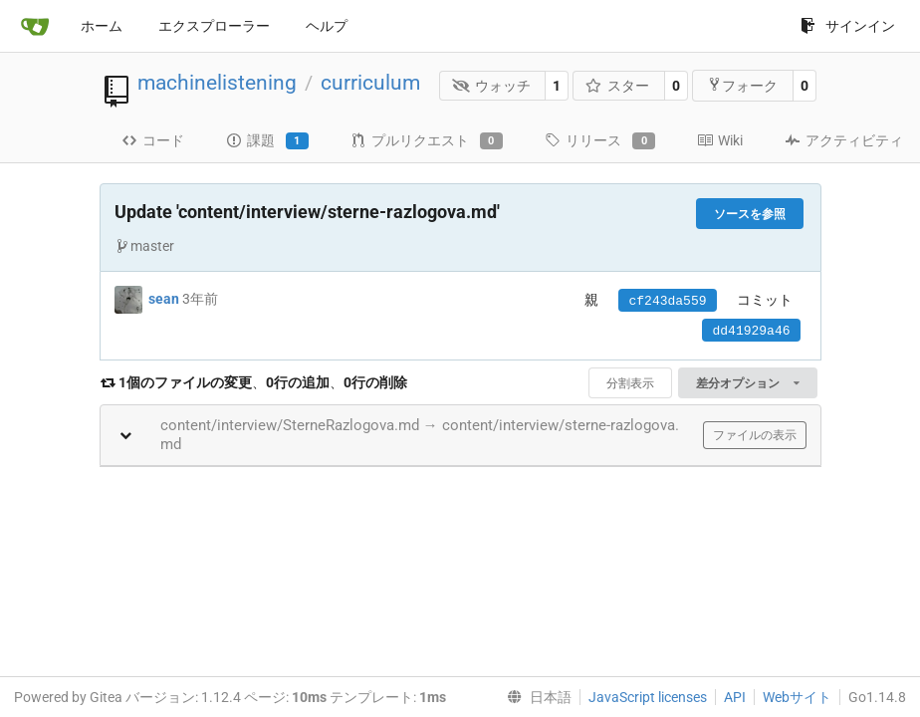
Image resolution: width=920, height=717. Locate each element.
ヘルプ (326, 26)
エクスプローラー (214, 26)
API (735, 697)
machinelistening (217, 83)
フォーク (742, 85)
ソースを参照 (750, 214)
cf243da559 (667, 301)
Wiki (720, 140)
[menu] (535, 697)
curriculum (370, 83)
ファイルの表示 (755, 435)
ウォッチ (491, 86)
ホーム (101, 26)
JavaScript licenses (647, 697)
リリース (600, 141)
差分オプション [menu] (747, 383)
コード (152, 140)
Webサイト (797, 697)
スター (617, 86)
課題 (267, 141)
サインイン (848, 26)
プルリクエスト (426, 141)
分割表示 (630, 383)
